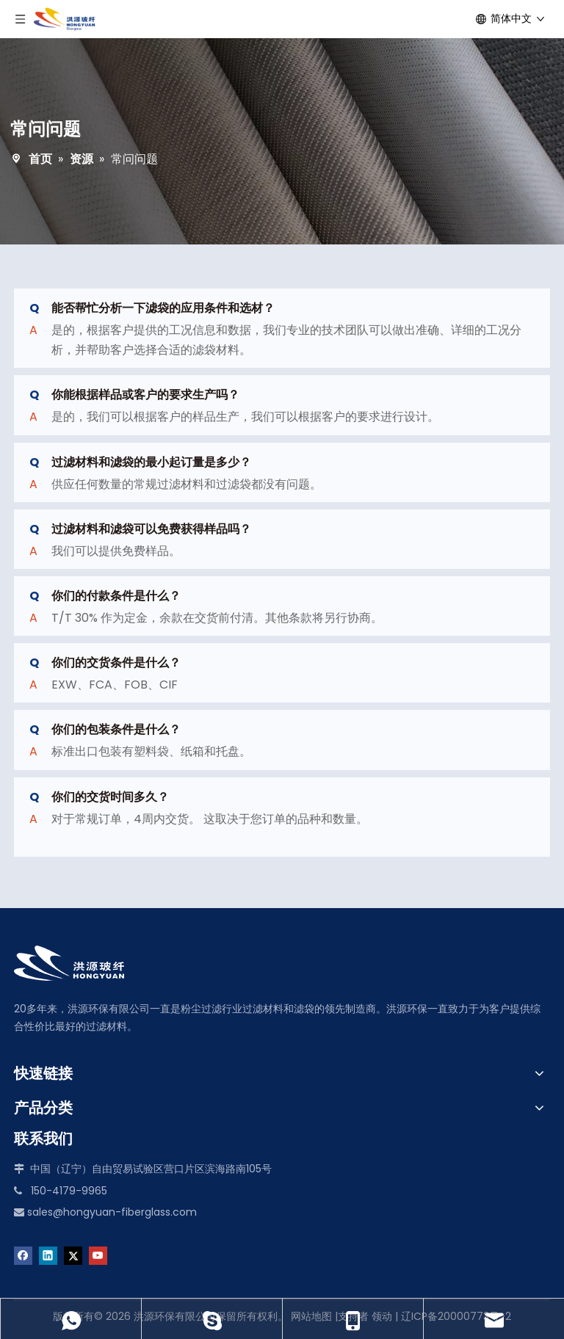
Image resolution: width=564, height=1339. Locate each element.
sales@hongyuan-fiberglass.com (112, 1212)
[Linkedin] (48, 1255)
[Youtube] (98, 1255)
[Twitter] (73, 1255)
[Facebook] (23, 1255)
